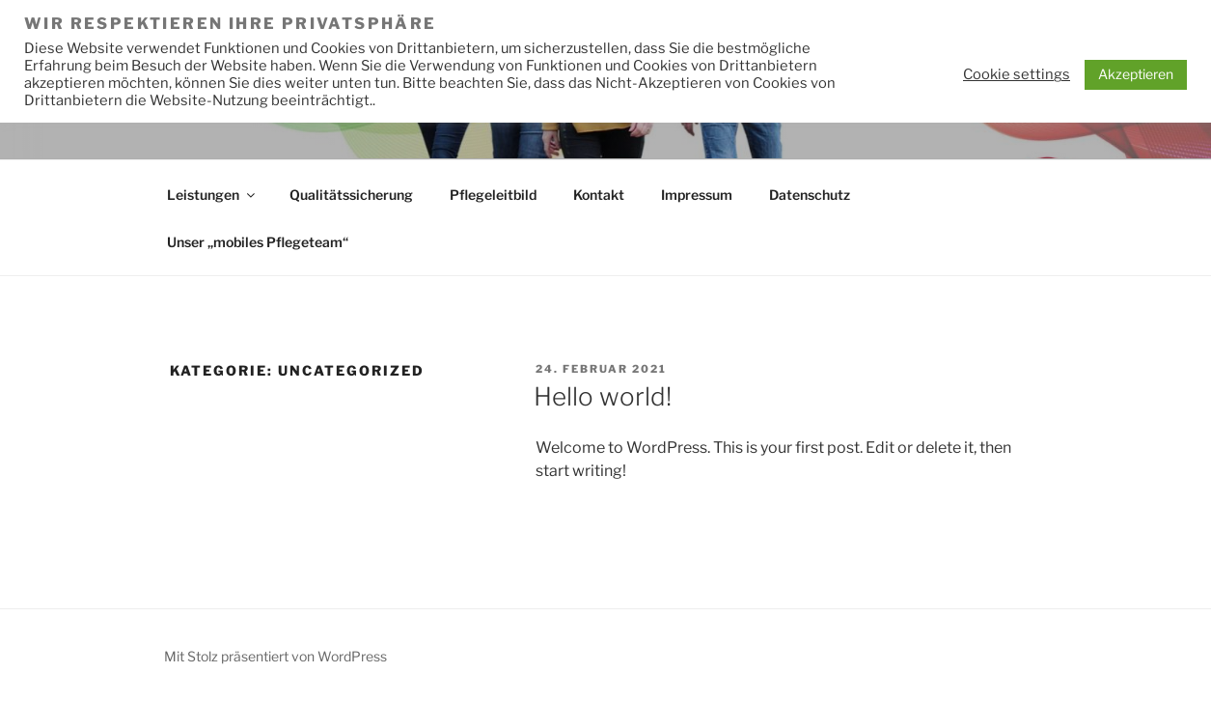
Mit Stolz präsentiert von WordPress (275, 656)
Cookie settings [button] (1016, 74)
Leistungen (212, 194)
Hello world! (603, 396)
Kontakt (598, 194)
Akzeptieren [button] (1135, 74)
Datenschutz (809, 194)
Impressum (696, 194)
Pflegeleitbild (493, 194)
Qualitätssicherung (351, 194)
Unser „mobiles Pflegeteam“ (257, 242)
